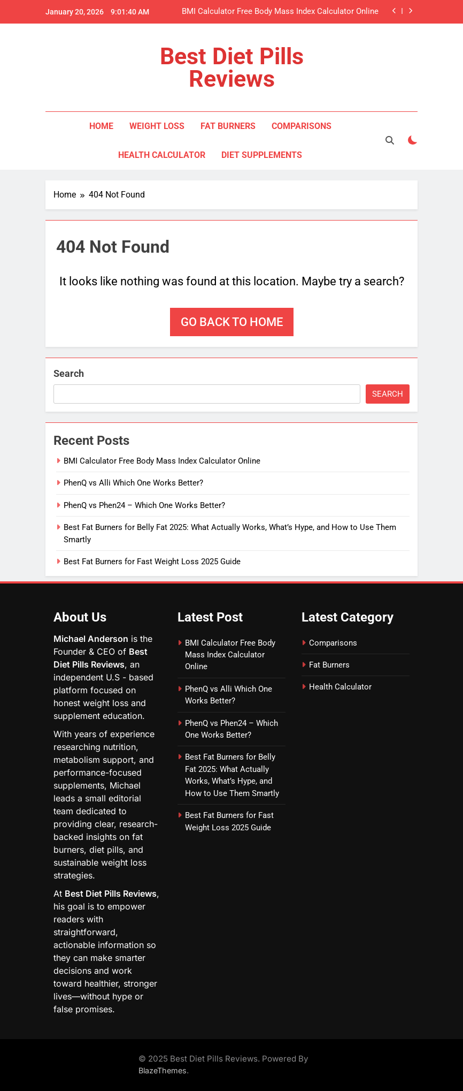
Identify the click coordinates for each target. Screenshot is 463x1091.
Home (101, 126)
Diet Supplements (261, 155)
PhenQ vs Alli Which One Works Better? (133, 483)
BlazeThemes (162, 1070)
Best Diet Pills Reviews (232, 67)
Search (68, 373)
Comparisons (301, 126)
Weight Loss (156, 126)
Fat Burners (228, 126)
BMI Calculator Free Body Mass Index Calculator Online (280, 11)
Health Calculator (161, 155)
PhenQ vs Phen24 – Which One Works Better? (144, 505)
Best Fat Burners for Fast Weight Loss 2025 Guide (152, 561)
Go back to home (232, 322)
